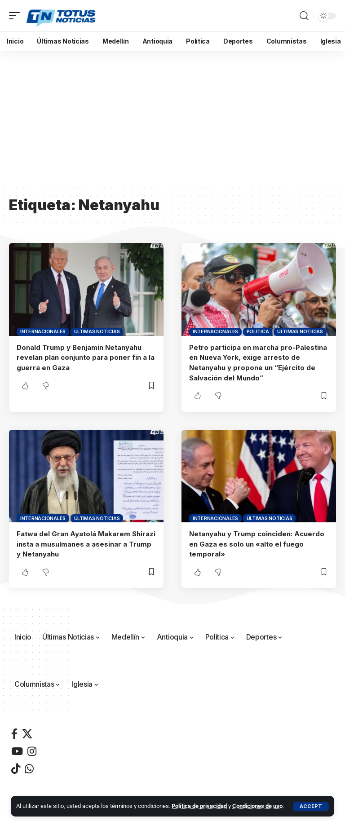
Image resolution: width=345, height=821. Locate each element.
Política (258, 331)
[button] (311, 806)
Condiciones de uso (257, 806)
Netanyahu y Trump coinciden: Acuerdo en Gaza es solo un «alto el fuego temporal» (256, 542)
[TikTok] (15, 766)
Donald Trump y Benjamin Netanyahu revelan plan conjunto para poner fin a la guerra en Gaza (86, 357)
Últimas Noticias (97, 331)
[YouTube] (17, 748)
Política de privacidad (199, 806)
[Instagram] (32, 748)
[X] (27, 731)
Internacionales (43, 331)
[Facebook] (14, 731)
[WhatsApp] (29, 766)
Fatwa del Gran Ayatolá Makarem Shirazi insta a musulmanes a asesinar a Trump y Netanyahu (86, 542)
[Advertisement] (172, 118)
